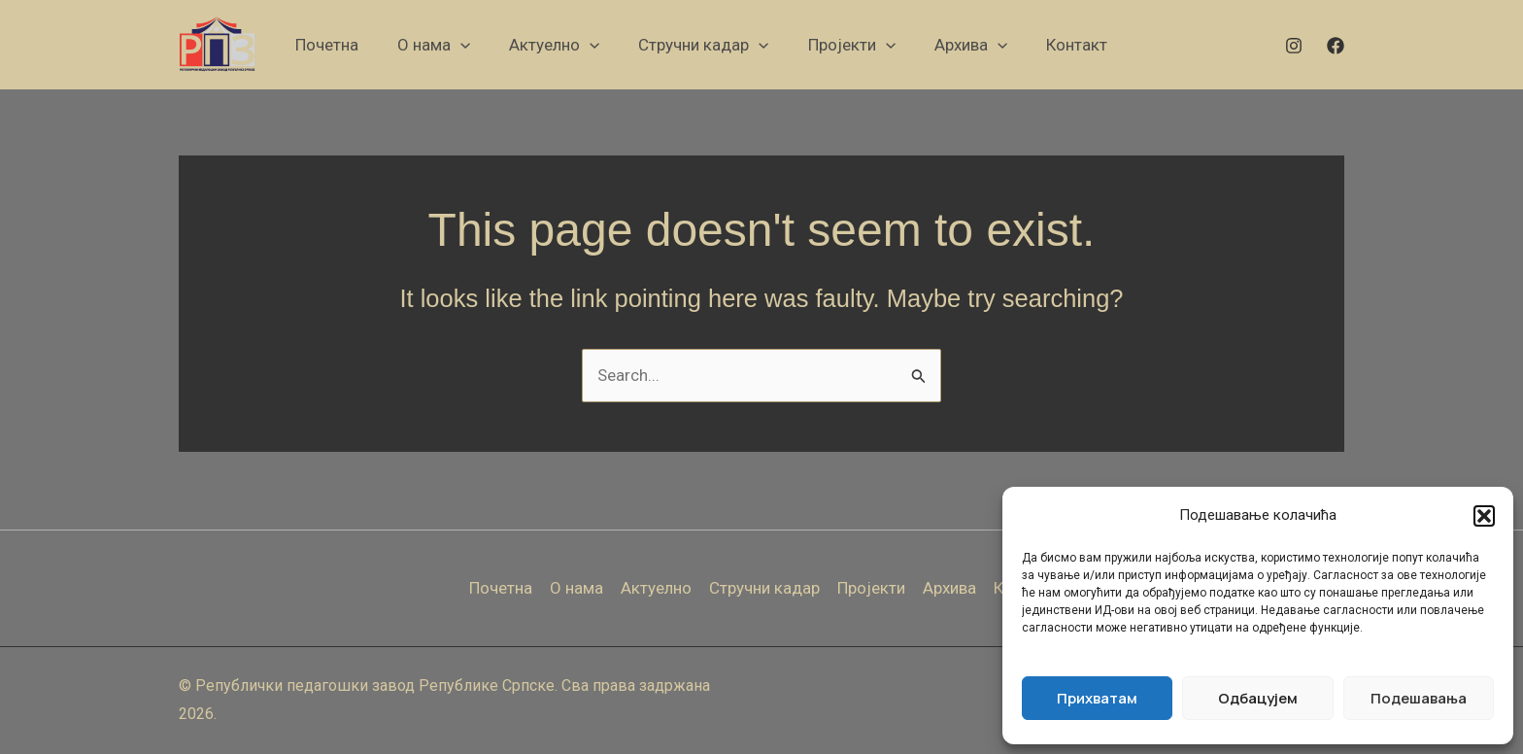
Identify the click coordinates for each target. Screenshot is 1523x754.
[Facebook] (1335, 45)
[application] (460, 45)
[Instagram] (1294, 45)
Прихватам (1097, 698)
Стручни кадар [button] (764, 588)
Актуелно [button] (656, 588)
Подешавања (1419, 698)
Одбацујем (1258, 698)
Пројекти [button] (871, 588)
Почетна (500, 588)
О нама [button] (576, 588)
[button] (1484, 516)
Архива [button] (949, 588)
